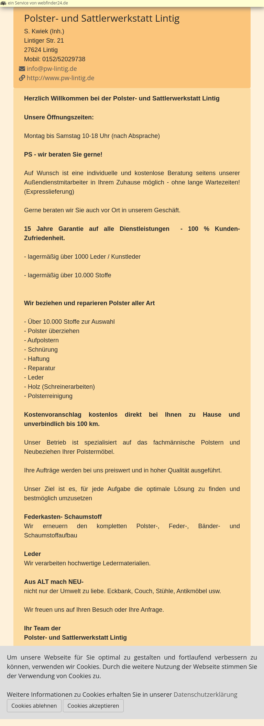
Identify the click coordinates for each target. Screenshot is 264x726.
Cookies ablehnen (34, 705)
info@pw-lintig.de (52, 68)
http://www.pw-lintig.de (57, 78)
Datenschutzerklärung (205, 694)
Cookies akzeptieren (93, 705)
